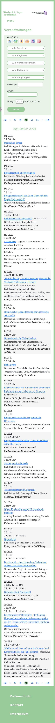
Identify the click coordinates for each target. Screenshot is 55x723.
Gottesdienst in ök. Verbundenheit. (20, 338)
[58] (47, 120)
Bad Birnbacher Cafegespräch (18, 218)
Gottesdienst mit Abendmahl (17, 592)
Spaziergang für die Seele (16, 463)
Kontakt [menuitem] (16, 705)
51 (37, 120)
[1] (5, 120)
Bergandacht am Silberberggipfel (19, 173)
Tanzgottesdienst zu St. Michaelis (19, 490)
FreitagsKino (10, 364)
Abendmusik (10, 241)
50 (32, 120)
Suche (16, 109)
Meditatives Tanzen (13, 143)
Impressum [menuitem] (19, 714)
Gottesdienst (10, 539)
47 (15, 120)
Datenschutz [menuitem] (20, 696)
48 (20, 120)
